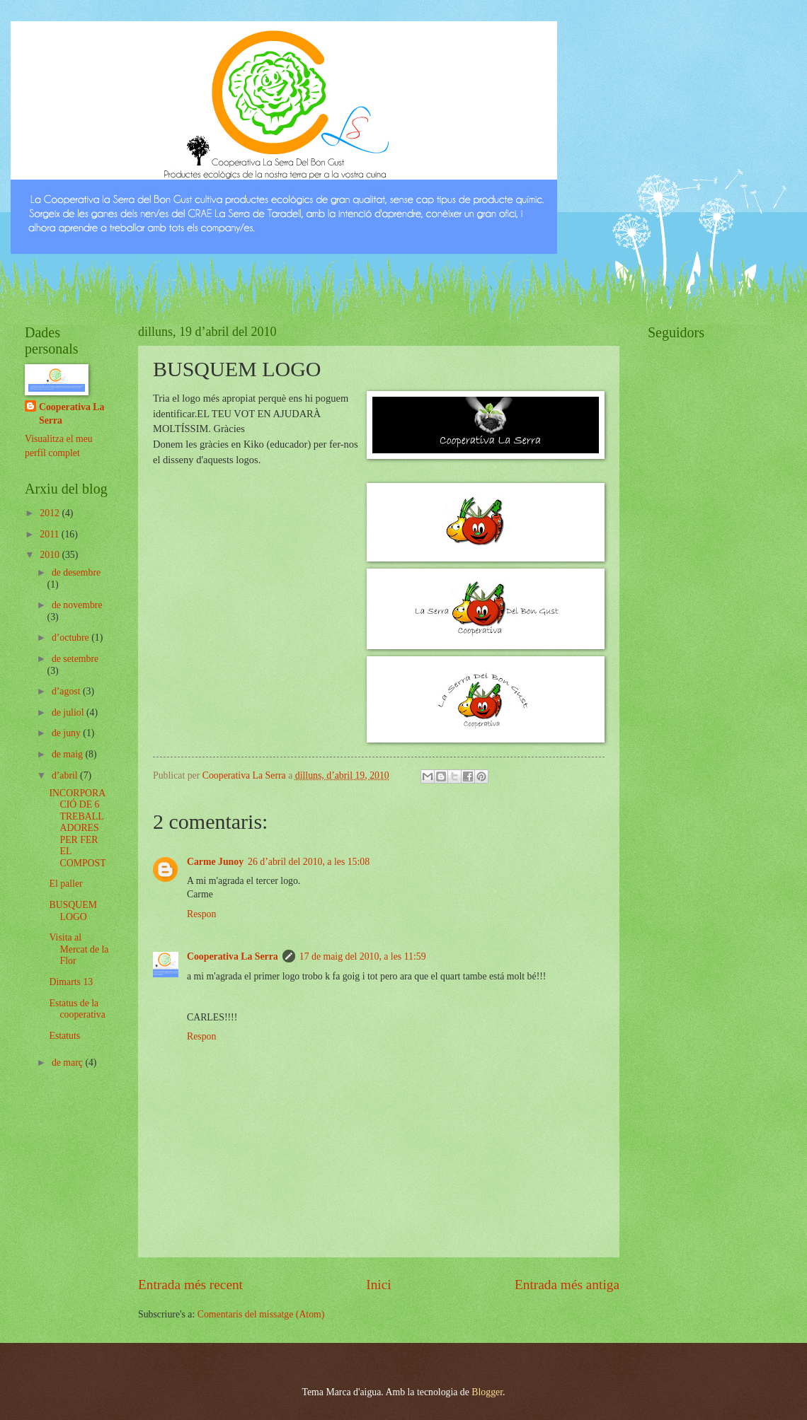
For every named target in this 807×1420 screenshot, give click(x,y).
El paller (65, 883)
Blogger (487, 1392)
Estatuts (64, 1035)
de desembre (76, 572)
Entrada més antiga (567, 1284)
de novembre (77, 605)
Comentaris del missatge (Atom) (261, 1314)
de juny (67, 733)
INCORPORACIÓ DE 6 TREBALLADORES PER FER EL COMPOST (77, 828)
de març (69, 1062)
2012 (51, 513)
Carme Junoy (215, 861)
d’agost (67, 691)
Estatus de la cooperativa (77, 1009)
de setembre (75, 658)
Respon (201, 914)
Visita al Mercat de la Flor (78, 949)
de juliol (69, 712)
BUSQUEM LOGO (72, 911)
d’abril (66, 775)
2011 (51, 534)
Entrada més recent (190, 1284)
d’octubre (71, 637)
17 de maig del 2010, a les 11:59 (362, 956)
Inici (378, 1284)
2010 (51, 554)
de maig (69, 754)
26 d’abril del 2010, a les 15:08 (309, 861)
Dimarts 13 (71, 982)
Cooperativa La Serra (232, 956)
